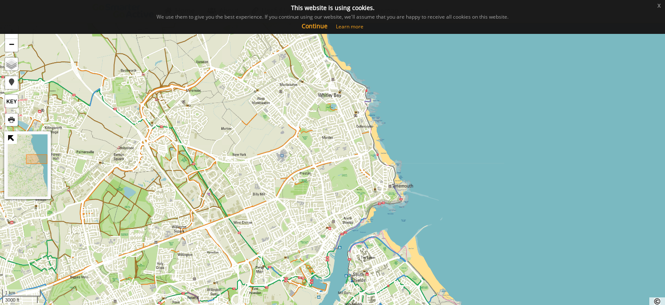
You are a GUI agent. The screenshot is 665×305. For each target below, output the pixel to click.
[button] (11, 82)
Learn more (349, 26)
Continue (314, 26)
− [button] (11, 45)
